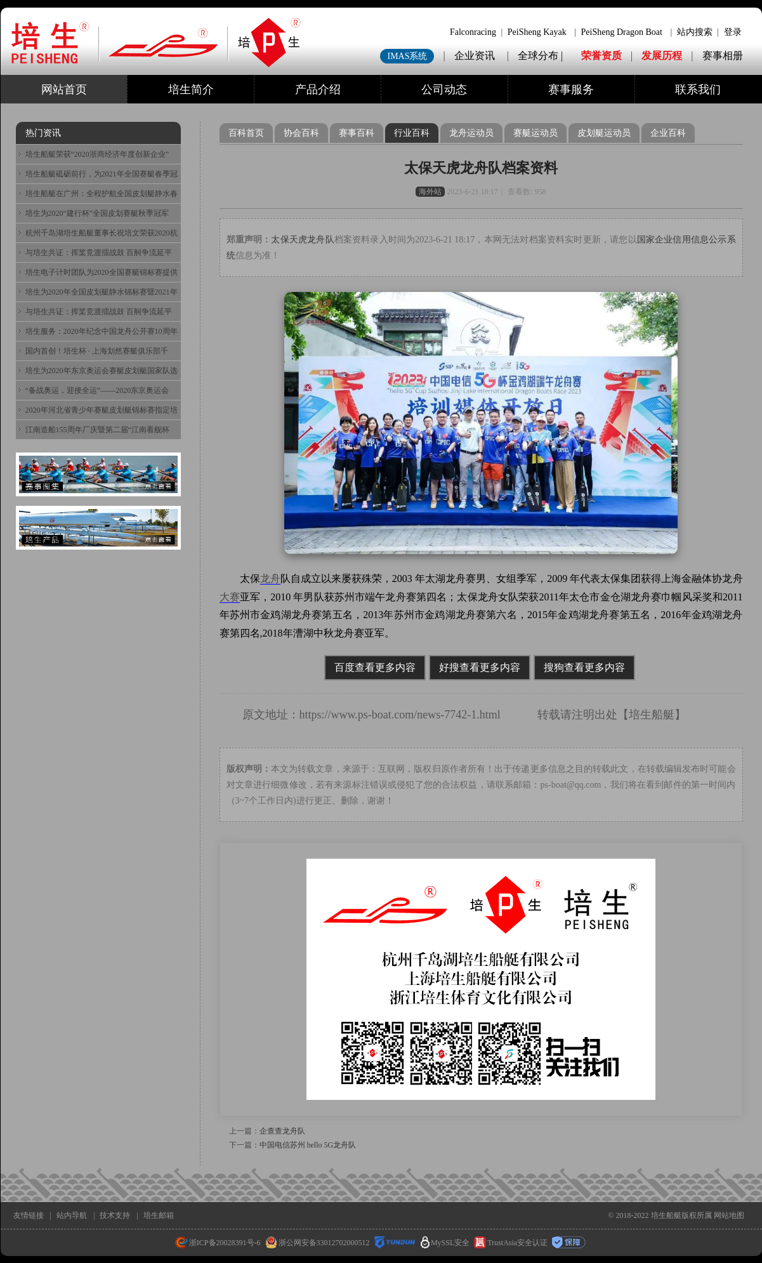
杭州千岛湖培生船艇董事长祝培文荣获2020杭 (101, 232)
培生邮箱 (158, 1215)
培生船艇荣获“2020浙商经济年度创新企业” (97, 154)
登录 (733, 32)
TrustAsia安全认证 (511, 1242)
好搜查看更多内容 (479, 667)
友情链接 (28, 1215)
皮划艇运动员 (604, 133)
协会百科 (301, 133)
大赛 (230, 597)
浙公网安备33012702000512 (317, 1242)
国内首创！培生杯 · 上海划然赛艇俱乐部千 (96, 351)
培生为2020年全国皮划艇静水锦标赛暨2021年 (101, 292)
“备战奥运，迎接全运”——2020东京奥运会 (97, 390)
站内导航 (71, 1215)
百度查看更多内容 (375, 667)
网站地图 (729, 1215)
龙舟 (270, 578)
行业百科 (412, 133)
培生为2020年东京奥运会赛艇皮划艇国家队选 (101, 370)
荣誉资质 (601, 55)
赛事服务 (571, 89)
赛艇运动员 (535, 133)
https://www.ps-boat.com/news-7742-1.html (400, 714)
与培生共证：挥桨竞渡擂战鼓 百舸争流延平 (98, 252)
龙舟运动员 (471, 133)
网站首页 (64, 89)
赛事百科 (356, 133)
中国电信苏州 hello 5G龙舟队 (308, 1145)
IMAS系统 (407, 56)
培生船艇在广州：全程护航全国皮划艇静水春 (101, 193)
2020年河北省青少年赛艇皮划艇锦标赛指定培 (101, 410)
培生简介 (191, 89)
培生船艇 (651, 714)
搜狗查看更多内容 (584, 667)
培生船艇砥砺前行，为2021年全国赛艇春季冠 (101, 173)
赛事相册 (722, 55)
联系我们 (698, 89)
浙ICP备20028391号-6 (218, 1242)
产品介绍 (318, 89)
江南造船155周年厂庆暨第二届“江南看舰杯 (97, 429)
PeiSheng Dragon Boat (621, 32)
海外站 (430, 191)
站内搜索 (695, 32)
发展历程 (661, 55)
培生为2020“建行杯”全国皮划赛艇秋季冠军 (97, 213)
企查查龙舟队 (282, 1131)
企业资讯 (474, 55)
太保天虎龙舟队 (302, 239)
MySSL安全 (445, 1242)
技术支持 (115, 1215)
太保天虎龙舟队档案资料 (481, 168)
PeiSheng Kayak (537, 32)
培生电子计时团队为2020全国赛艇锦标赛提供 (101, 272)
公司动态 (444, 89)
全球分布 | (541, 55)
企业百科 (668, 133)
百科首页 (246, 133)
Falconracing (473, 32)
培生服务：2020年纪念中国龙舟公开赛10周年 (101, 331)
